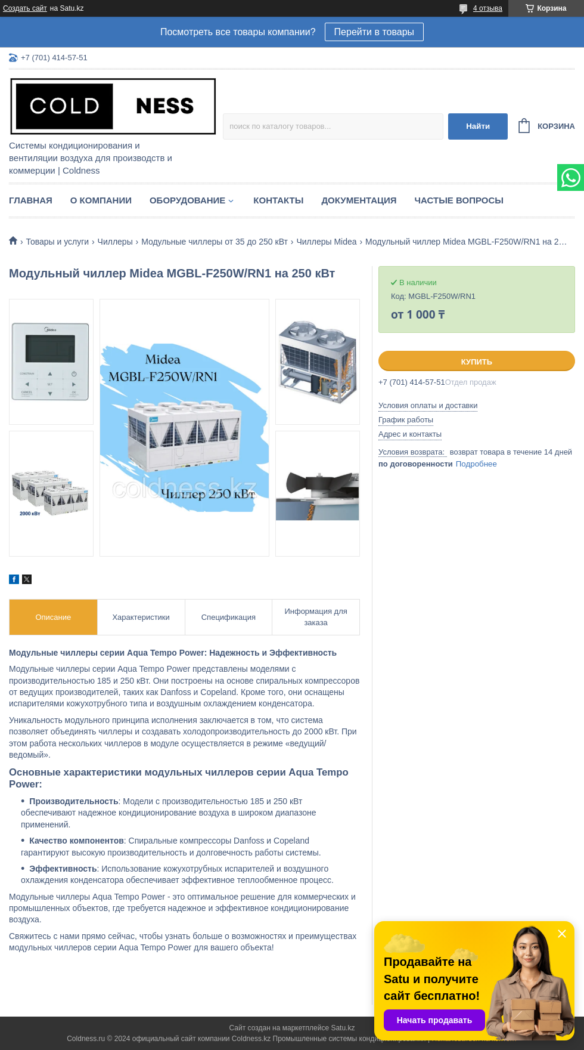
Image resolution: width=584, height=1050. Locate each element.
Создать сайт (25, 8)
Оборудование (187, 200)
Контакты (278, 200)
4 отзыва (487, 8)
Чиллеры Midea (326, 241)
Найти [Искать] (478, 126)
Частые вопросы (459, 200)
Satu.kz (343, 1028)
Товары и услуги (57, 241)
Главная (30, 200)
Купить (476, 361)
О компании (101, 200)
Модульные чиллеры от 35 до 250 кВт (214, 241)
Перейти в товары (374, 32)
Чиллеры (115, 241)
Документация (358, 200)
